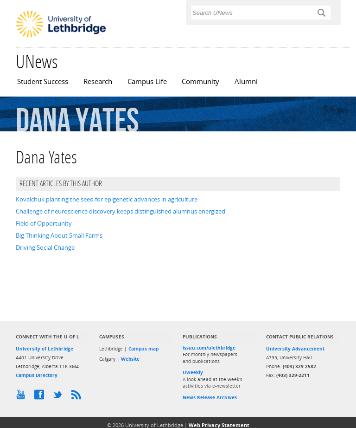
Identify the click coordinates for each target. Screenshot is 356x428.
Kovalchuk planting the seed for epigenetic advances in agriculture (106, 199)
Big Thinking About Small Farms (59, 235)
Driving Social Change (45, 247)
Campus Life (147, 81)
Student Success (42, 81)
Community (200, 81)
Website (130, 359)
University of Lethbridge (44, 348)
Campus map (143, 348)
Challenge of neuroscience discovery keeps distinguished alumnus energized (120, 211)
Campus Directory (36, 375)
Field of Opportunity (44, 223)
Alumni (246, 81)
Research (97, 81)
